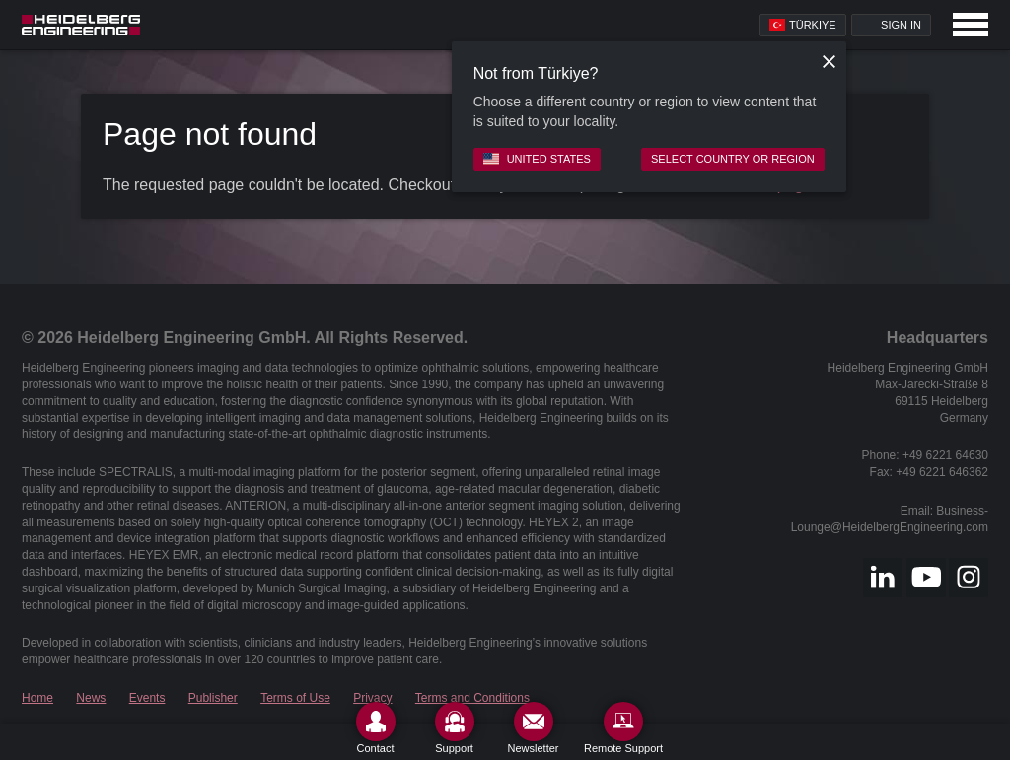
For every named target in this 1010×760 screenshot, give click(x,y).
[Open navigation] (970, 24)
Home (37, 698)
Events (147, 698)
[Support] (454, 728)
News (91, 698)
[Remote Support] (623, 728)
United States (537, 159)
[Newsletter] (533, 728)
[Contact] (375, 728)
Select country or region (733, 159)
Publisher (213, 698)
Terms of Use (295, 698)
